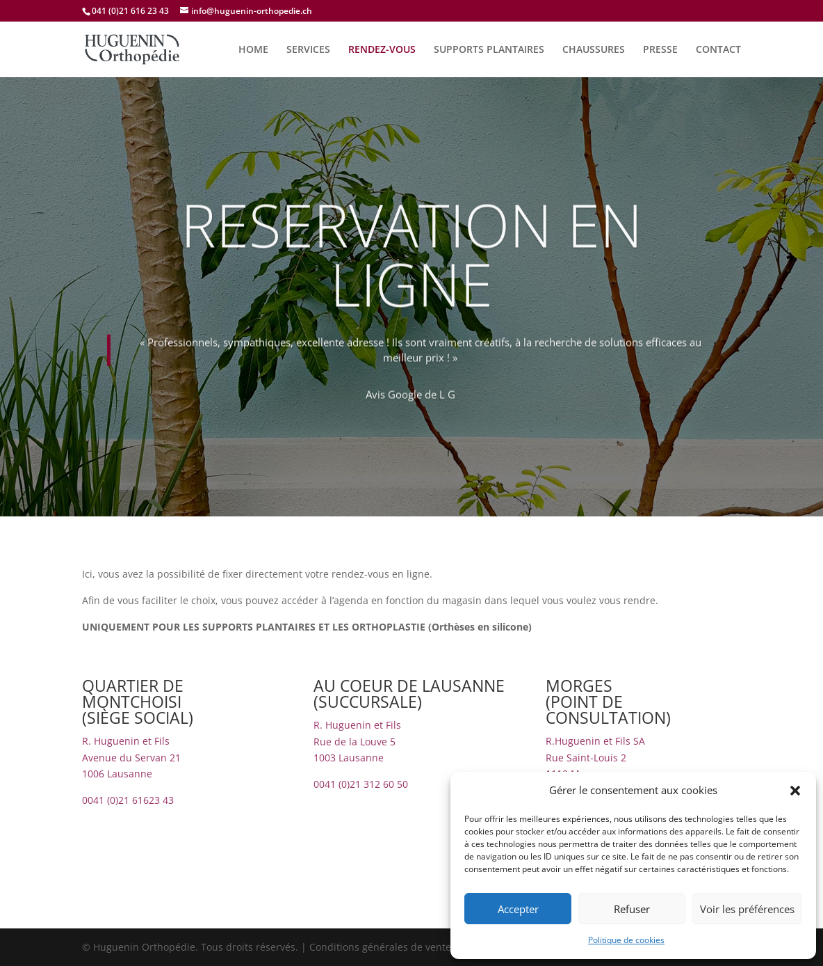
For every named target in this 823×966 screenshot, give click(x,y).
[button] (795, 791)
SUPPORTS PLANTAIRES (489, 50)
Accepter (518, 909)
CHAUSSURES (593, 50)
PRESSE (660, 50)
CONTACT (718, 50)
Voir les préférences (747, 909)
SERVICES (308, 50)
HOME (253, 50)
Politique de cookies (626, 940)
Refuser (632, 909)
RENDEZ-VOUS (382, 50)
